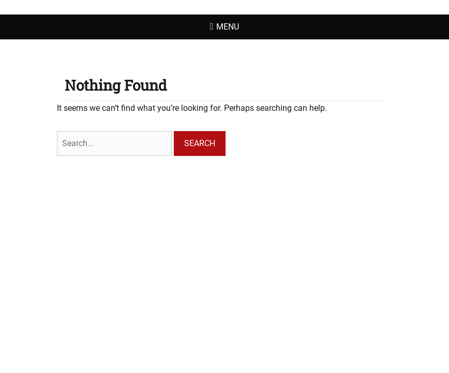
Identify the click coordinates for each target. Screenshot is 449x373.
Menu (227, 27)
